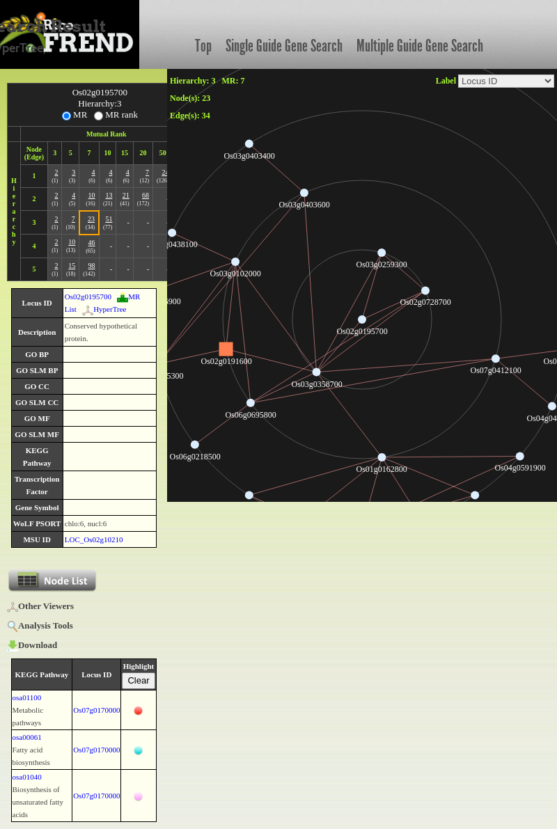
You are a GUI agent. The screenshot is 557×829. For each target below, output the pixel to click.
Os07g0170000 (96, 710)
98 (91, 265)
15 (71, 265)
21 (126, 195)
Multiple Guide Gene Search (419, 46)
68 (145, 195)
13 (108, 195)
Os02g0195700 (88, 296)
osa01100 (27, 697)
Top (203, 46)
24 (165, 172)
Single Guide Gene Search (284, 46)
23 (91, 219)
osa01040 (27, 777)
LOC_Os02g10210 (94, 539)
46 (91, 242)
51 (108, 219)
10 (91, 195)
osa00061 (27, 737)
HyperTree (104, 309)
